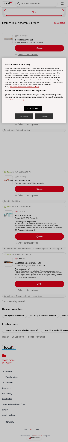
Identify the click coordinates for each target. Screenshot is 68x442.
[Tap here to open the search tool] (36, 3)
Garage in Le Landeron (14, 315)
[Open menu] (62, 3)
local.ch (5, 337)
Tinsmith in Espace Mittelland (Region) (21, 330)
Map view (34, 438)
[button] (34, 47)
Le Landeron (18, 337)
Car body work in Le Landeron (43, 315)
